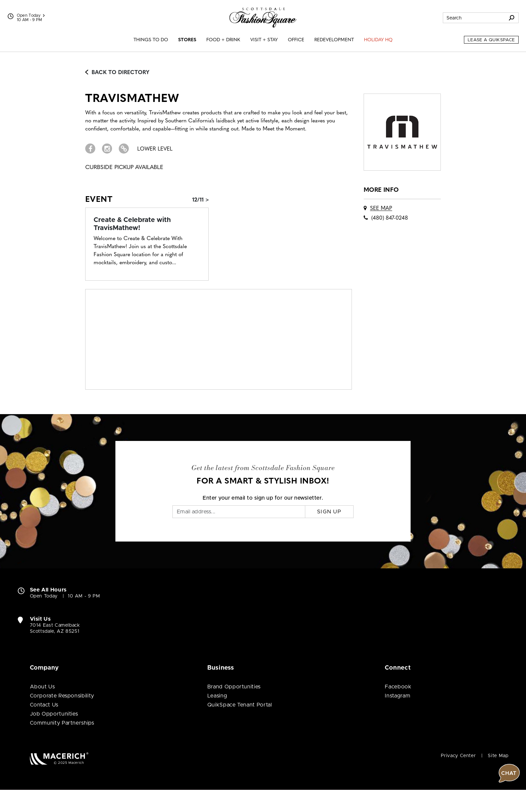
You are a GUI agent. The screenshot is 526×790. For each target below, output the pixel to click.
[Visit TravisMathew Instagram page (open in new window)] (107, 149)
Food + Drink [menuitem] (223, 40)
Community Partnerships (62, 723)
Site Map (498, 755)
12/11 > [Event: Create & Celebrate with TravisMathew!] (200, 200)
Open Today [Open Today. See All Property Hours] (44, 596)
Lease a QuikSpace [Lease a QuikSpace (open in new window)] (491, 40)
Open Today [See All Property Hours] (31, 15)
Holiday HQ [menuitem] (378, 40)
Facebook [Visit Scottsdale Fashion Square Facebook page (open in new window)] (398, 686)
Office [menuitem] (296, 40)
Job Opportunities (54, 714)
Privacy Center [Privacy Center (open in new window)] (458, 755)
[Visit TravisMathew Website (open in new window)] (124, 149)
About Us (42, 686)
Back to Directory (117, 72)
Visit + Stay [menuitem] (264, 40)
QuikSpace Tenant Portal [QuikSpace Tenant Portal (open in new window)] (239, 705)
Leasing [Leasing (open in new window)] (217, 695)
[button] (509, 552)
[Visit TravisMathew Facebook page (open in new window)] (90, 149)
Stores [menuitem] (187, 40)
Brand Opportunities (234, 686)
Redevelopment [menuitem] (334, 40)
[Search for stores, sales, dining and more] (474, 17)
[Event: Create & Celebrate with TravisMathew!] (147, 224)
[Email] (238, 511)
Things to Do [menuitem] (151, 40)
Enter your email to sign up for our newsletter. (263, 498)
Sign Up (329, 511)
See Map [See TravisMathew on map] (381, 208)
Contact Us (44, 705)
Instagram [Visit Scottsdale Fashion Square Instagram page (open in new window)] (397, 695)
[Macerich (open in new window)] (59, 758)
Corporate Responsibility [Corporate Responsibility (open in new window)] (62, 695)
